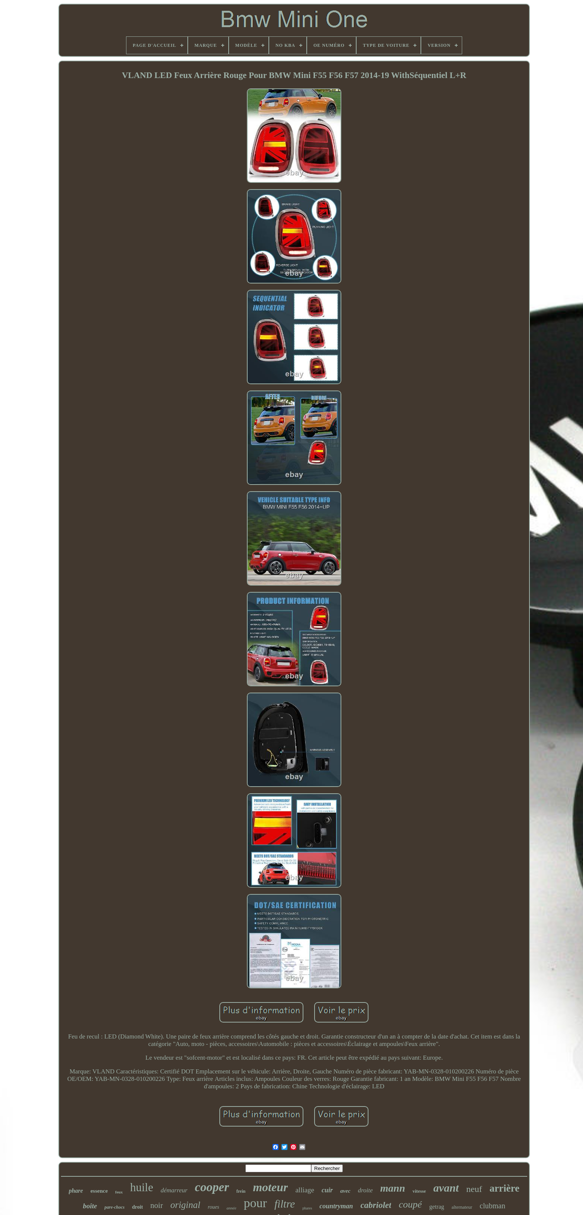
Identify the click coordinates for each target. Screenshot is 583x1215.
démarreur (174, 1190)
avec (345, 1191)
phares (307, 1208)
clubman (492, 1206)
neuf (474, 1189)
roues (213, 1207)
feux (119, 1192)
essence (99, 1191)
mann (392, 1188)
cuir (327, 1190)
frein (240, 1191)
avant (446, 1188)
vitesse (419, 1191)
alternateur (462, 1207)
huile (141, 1187)
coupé (410, 1204)
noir (156, 1205)
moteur (270, 1187)
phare (76, 1191)
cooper (212, 1187)
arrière (504, 1188)
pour (255, 1203)
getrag (436, 1206)
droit (137, 1207)
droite (365, 1190)
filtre (284, 1204)
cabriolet (375, 1205)
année (231, 1208)
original (185, 1205)
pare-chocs (114, 1207)
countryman (336, 1206)
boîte (90, 1206)
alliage (304, 1190)
